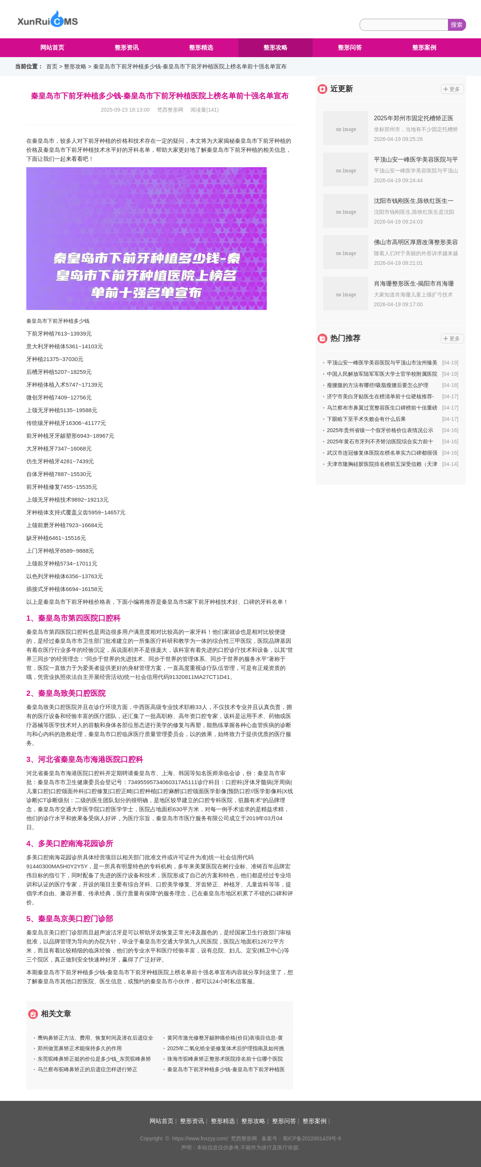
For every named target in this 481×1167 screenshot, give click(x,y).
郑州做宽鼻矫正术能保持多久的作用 (80, 1048)
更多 (454, 89)
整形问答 (350, 47)
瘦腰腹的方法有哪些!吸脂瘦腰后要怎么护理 (377, 385)
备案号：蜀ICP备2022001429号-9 (301, 1138)
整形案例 (424, 47)
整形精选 (201, 47)
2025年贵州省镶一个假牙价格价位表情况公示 (380, 430)
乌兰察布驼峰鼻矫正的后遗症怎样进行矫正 (88, 1069)
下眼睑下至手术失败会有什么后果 (366, 419)
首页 (51, 66)
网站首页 (52, 47)
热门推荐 (345, 338)
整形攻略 (275, 47)
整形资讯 (127, 47)
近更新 (341, 89)
